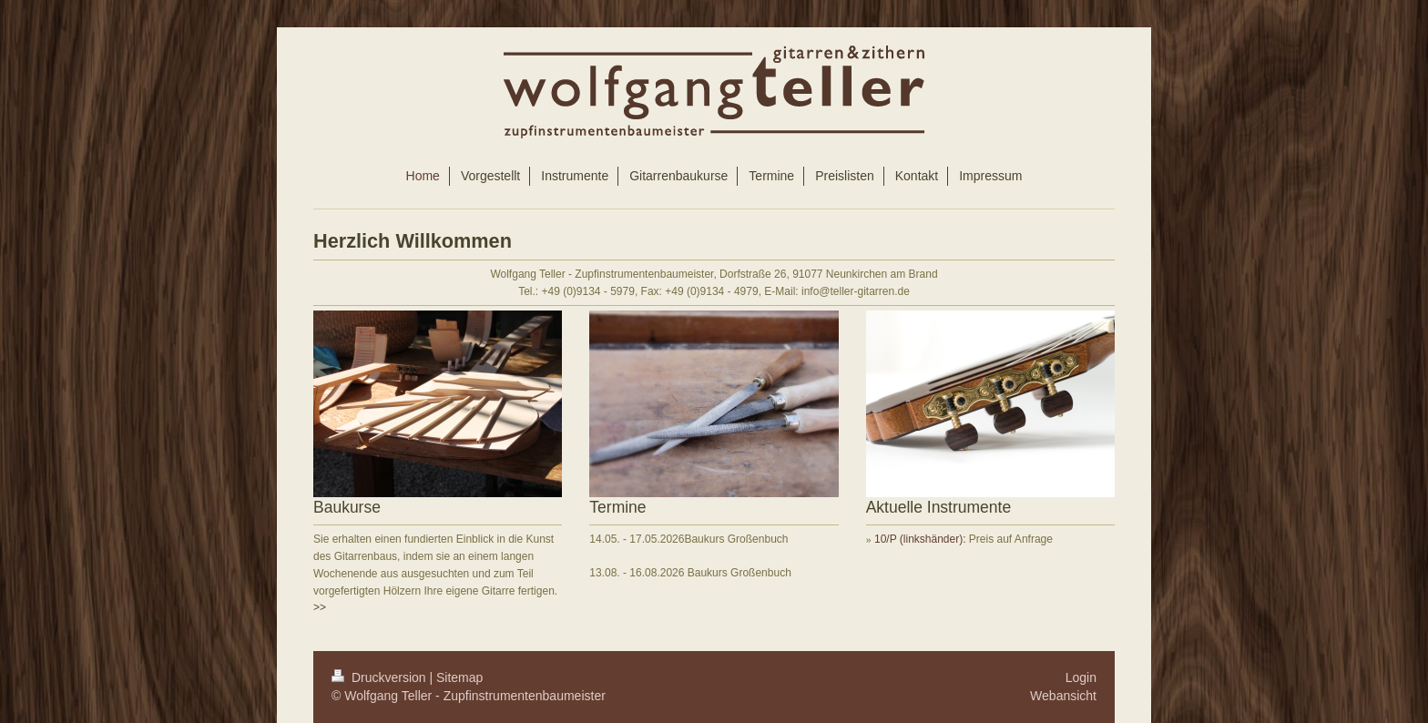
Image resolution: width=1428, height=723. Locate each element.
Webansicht (1063, 695)
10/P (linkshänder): (921, 539)
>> (319, 607)
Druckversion (380, 677)
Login (1081, 677)
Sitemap (459, 677)
